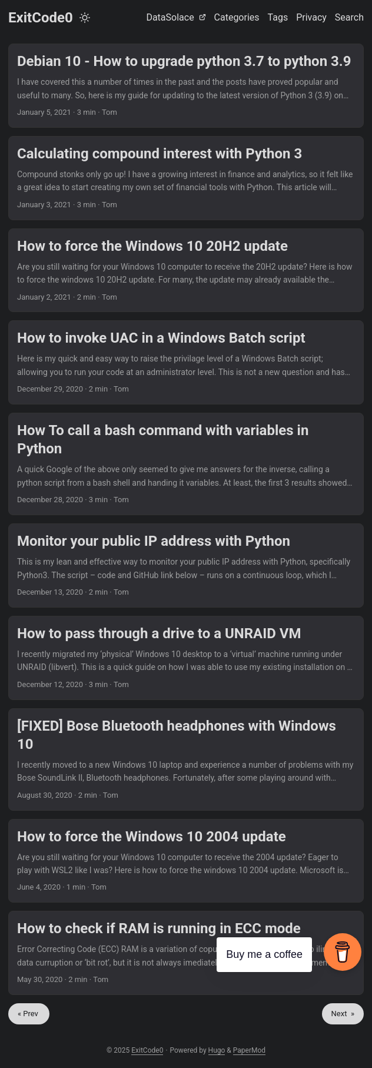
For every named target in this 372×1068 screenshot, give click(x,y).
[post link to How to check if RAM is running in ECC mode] (186, 952)
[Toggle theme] (85, 17)
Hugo (216, 1050)
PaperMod (249, 1050)
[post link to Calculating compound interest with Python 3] (186, 178)
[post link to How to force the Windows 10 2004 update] (186, 861)
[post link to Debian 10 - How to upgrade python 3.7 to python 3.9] (186, 85)
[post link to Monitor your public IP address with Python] (186, 565)
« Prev (29, 1013)
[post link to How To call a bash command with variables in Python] (186, 464)
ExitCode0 (40, 17)
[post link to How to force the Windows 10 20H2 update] (186, 270)
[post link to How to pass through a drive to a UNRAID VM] (186, 657)
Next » (342, 1013)
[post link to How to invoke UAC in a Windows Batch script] (186, 362)
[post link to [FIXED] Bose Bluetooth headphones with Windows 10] (186, 759)
